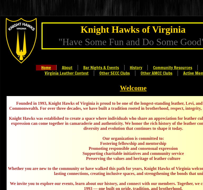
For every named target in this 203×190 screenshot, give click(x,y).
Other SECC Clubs (114, 73)
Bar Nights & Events (101, 67)
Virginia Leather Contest (67, 73)
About (67, 67)
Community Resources (172, 67)
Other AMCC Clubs (156, 73)
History (136, 67)
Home (46, 67)
